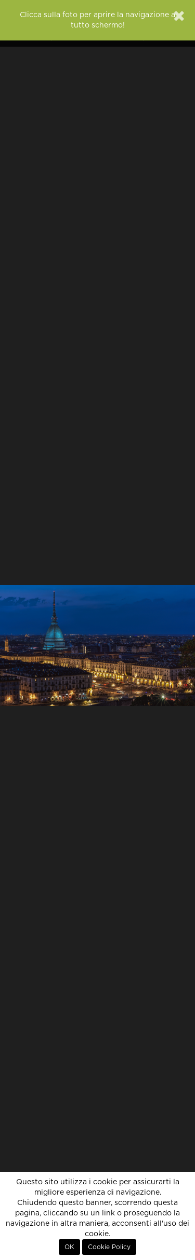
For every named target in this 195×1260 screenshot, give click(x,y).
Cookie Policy (109, 1247)
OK (69, 1247)
